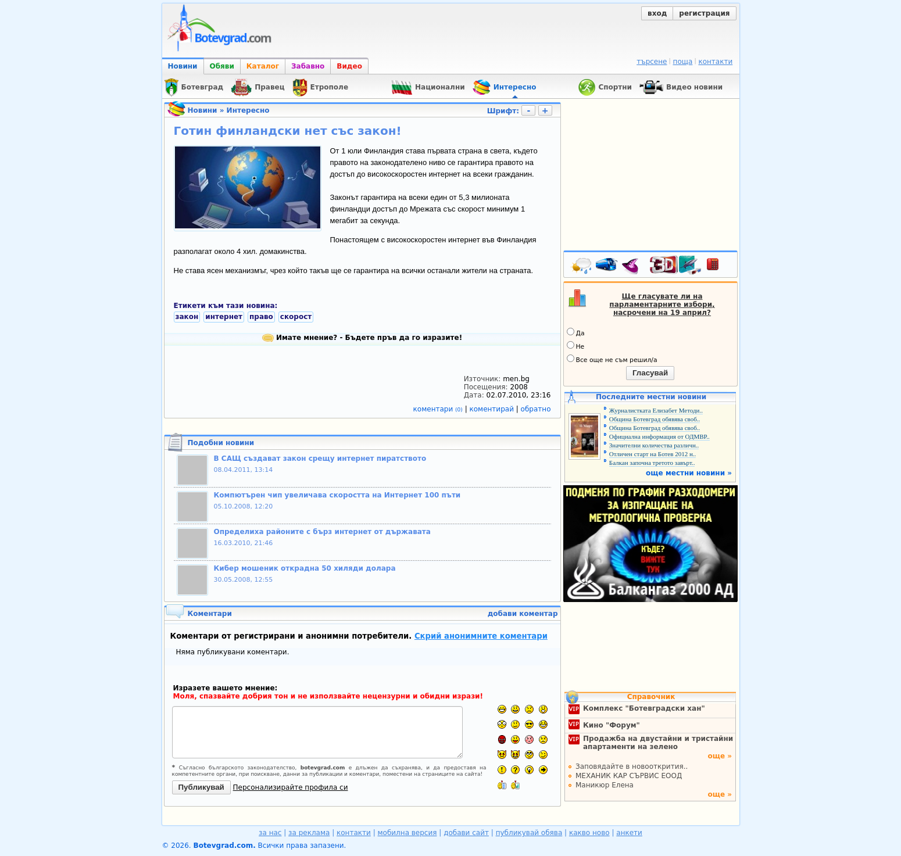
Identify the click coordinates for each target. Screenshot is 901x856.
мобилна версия (407, 833)
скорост (296, 317)
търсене (652, 62)
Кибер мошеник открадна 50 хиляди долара (305, 568)
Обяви (222, 66)
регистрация (704, 13)
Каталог (262, 66)
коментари (439, 409)
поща (683, 62)
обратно (536, 409)
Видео (349, 66)
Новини (183, 66)
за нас (270, 833)
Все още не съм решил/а (612, 359)
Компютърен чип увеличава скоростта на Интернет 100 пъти (337, 495)
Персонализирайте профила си (290, 787)
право (261, 317)
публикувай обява (529, 833)
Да (576, 332)
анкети (629, 833)
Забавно (307, 66)
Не (576, 345)
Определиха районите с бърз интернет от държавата (322, 532)
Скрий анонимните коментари (481, 636)
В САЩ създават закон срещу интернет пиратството (320, 458)
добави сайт (466, 833)
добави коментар (523, 614)
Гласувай (650, 372)
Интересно (248, 110)
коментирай (493, 409)
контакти (715, 62)
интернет (223, 317)
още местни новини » (689, 473)
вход (657, 13)
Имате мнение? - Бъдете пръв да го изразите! (362, 338)
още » (719, 756)
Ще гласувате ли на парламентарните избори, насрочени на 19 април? (661, 304)
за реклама (309, 833)
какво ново (589, 833)
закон (187, 317)
